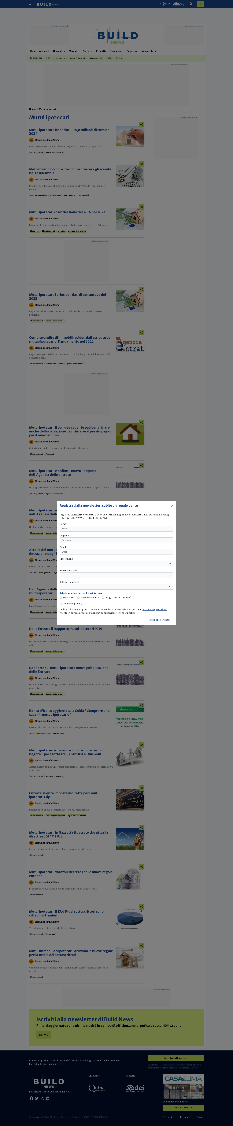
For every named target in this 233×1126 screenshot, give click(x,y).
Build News (69, 597)
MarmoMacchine (90, 597)
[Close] (172, 505)
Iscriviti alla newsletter (159, 620)
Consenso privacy (72, 603)
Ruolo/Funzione (68, 570)
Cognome (65, 535)
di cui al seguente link (155, 609)
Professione (66, 558)
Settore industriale (70, 582)
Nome (63, 524)
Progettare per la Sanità (118, 597)
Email (63, 547)
